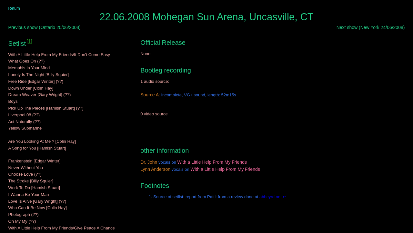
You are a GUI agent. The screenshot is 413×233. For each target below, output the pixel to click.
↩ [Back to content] (284, 196)
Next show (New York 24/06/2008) (371, 27)
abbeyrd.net (269, 196)
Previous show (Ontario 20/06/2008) (44, 27)
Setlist (17, 43)
